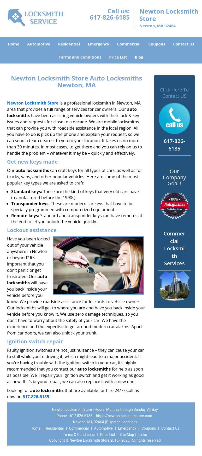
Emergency (98, 44)
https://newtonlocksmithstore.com (124, 416)
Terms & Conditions (79, 434)
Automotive (38, 44)
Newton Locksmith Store (32, 103)
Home (13, 44)
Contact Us (183, 44)
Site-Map (127, 434)
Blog (139, 57)
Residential (69, 44)
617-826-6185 (110, 17)
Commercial (128, 44)
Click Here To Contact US (174, 92)
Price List (118, 57)
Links (142, 434)
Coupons (156, 44)
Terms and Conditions (80, 57)
